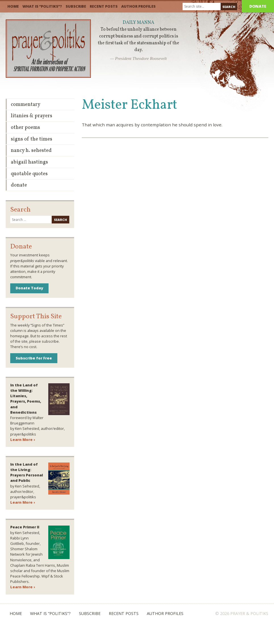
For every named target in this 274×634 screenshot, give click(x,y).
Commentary (25, 104)
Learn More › (22, 439)
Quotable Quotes (29, 173)
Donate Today (29, 287)
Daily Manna (138, 23)
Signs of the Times (31, 139)
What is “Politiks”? (42, 6)
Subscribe (76, 6)
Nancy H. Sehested (31, 150)
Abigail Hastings (29, 162)
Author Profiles (138, 6)
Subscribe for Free (34, 358)
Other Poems (25, 127)
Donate (257, 6)
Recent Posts (104, 6)
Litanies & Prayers (31, 116)
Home (13, 6)
